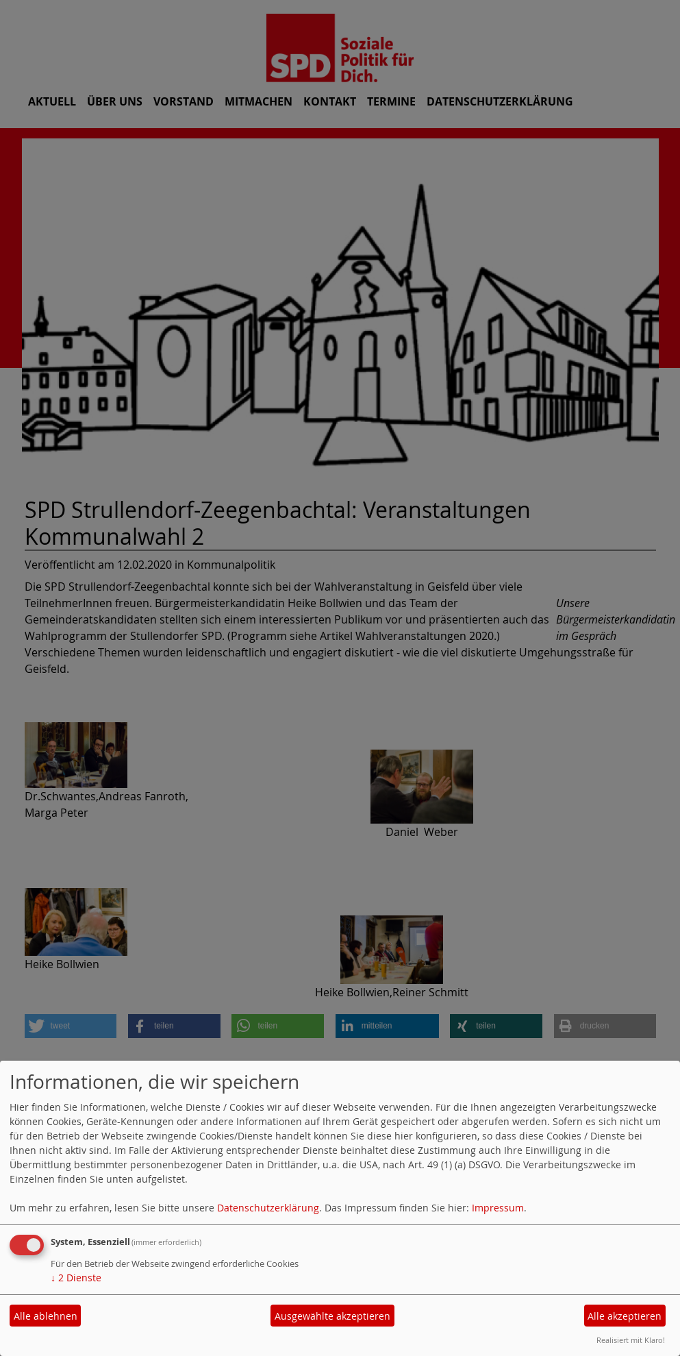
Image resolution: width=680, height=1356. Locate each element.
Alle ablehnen (45, 1315)
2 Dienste (76, 1277)
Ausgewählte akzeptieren (332, 1315)
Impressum (498, 1207)
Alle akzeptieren (625, 1315)
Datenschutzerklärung (268, 1207)
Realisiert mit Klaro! (630, 1340)
